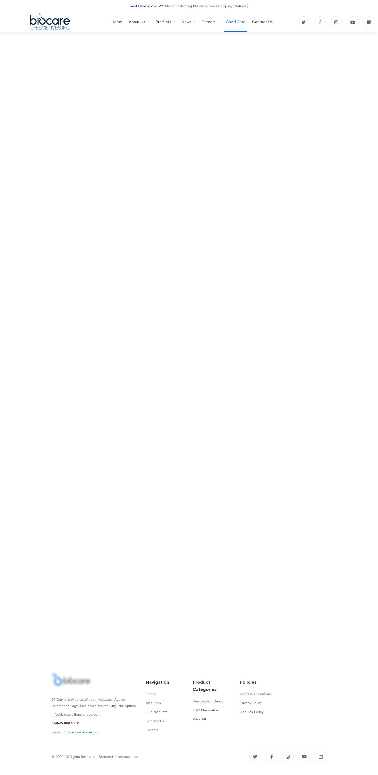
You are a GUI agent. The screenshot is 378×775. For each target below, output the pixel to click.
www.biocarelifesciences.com (76, 732)
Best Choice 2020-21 (147, 6)
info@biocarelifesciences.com (76, 714)
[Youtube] (352, 22)
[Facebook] (320, 22)
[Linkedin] (369, 22)
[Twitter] (303, 22)
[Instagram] (336, 22)
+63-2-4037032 (65, 723)
